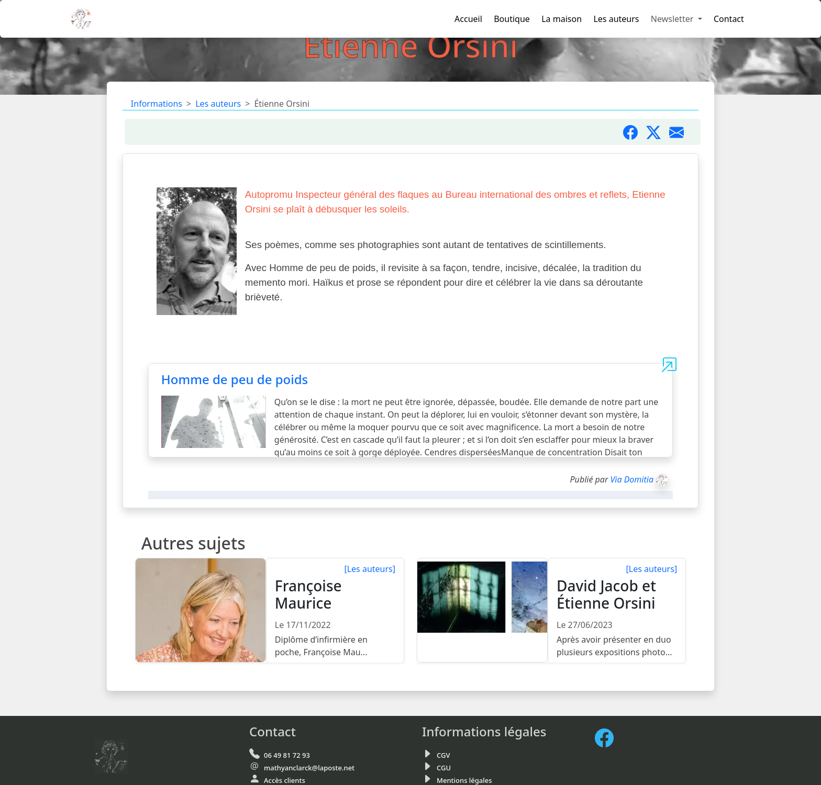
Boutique (512, 19)
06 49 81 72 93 (287, 755)
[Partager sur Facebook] (634, 132)
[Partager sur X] (657, 132)
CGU (444, 767)
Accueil (468, 19)
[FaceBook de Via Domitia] (608, 738)
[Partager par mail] (680, 132)
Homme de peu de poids (234, 379)
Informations (156, 103)
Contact (729, 19)
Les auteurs (616, 19)
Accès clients (284, 780)
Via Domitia (631, 479)
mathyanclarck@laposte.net (309, 767)
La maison (561, 19)
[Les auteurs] (369, 569)
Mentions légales (464, 780)
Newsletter (673, 19)
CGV (443, 755)
